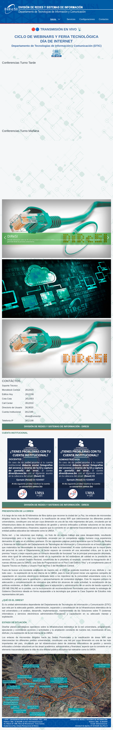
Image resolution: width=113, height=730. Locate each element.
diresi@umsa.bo (101, 724)
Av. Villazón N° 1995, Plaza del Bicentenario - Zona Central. (24, 724)
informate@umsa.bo (35, 722)
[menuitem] (56, 19)
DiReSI (12, 236)
